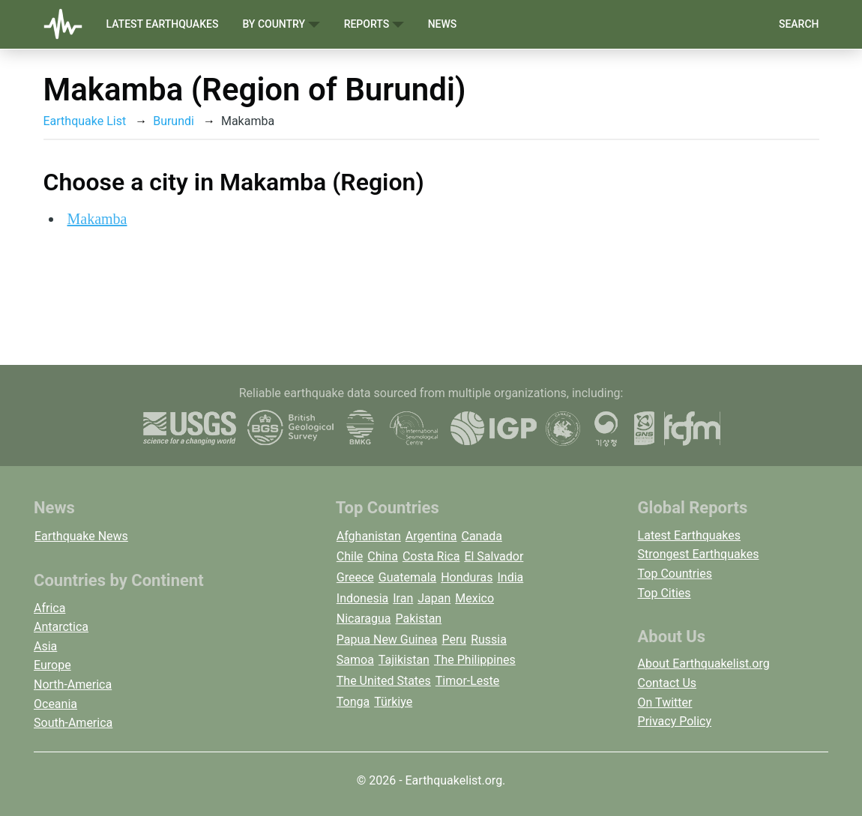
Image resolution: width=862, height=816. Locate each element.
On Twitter (665, 702)
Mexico (474, 598)
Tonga (353, 702)
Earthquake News (81, 536)
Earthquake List (85, 121)
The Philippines (475, 660)
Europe (52, 665)
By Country (280, 24)
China (382, 556)
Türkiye (393, 702)
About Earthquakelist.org (704, 663)
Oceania (55, 704)
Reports (374, 24)
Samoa (355, 660)
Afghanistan (369, 536)
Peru (453, 639)
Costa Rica (431, 556)
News (442, 24)
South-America (73, 723)
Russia (489, 639)
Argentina (431, 536)
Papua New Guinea (387, 639)
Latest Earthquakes (162, 24)
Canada (481, 536)
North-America (73, 684)
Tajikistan (404, 660)
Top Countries (675, 573)
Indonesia (363, 598)
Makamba (97, 219)
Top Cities (664, 593)
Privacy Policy (675, 721)
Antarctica (61, 627)
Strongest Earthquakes (698, 554)
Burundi (173, 121)
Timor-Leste (467, 681)
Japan (434, 598)
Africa (49, 608)
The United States (384, 681)
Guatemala (407, 577)
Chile (350, 556)
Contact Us (667, 683)
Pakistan (418, 618)
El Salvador (493, 556)
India (510, 577)
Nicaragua (364, 618)
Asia (45, 646)
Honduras (466, 577)
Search (799, 24)
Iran (403, 598)
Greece (355, 577)
